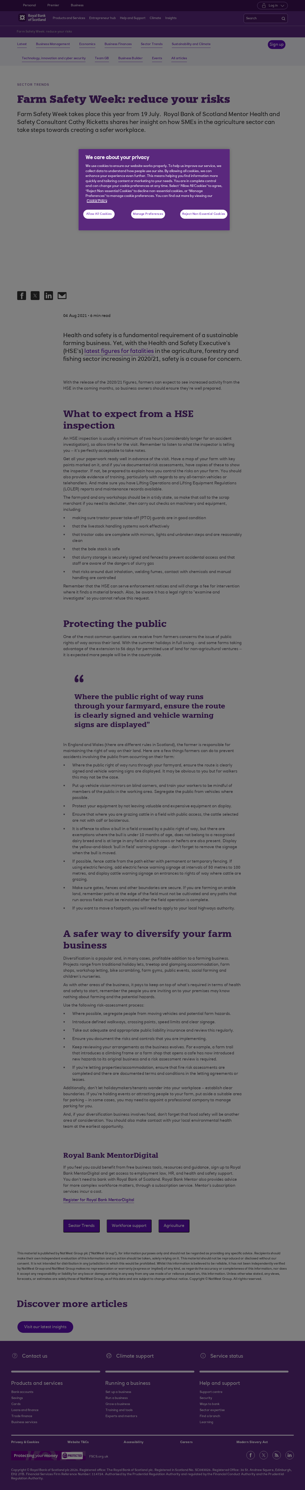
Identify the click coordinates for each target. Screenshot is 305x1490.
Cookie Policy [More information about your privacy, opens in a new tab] (97, 201)
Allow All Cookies (99, 214)
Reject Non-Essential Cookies (203, 214)
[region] (154, 189)
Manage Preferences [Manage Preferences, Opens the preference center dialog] (148, 214)
